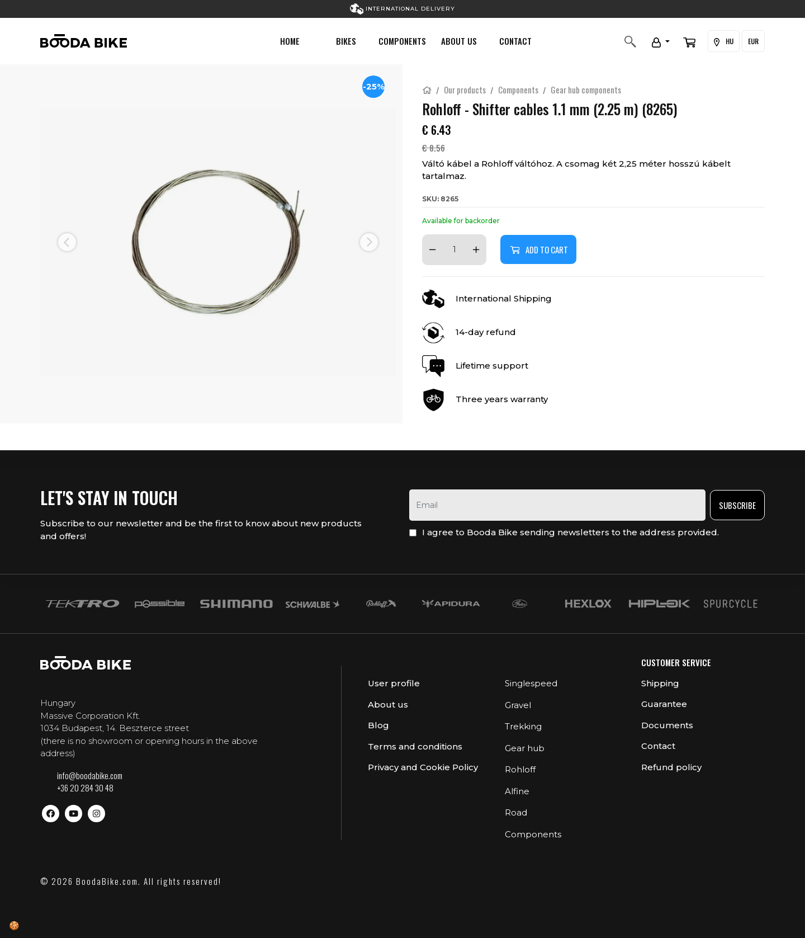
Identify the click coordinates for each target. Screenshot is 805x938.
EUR (753, 41)
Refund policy (671, 767)
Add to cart (538, 249)
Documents (667, 725)
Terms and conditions (415, 746)
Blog (378, 725)
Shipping (660, 683)
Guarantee (664, 704)
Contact (515, 41)
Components (402, 41)
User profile (394, 683)
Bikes (346, 41)
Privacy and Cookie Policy (423, 767)
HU (723, 41)
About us (459, 41)
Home (290, 41)
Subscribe (737, 505)
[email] (557, 505)
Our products (465, 89)
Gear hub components (586, 89)
